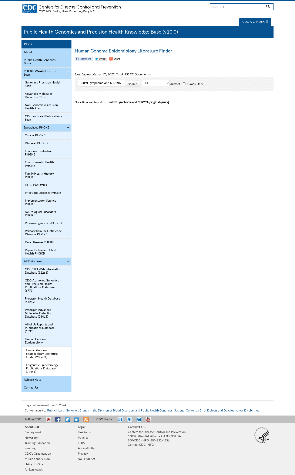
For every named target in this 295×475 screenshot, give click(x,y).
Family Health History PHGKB (39, 175)
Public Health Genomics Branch (40, 62)
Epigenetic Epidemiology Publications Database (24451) (42, 368)
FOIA (81, 443)
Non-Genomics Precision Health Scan (41, 107)
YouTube (150, 421)
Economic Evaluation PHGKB (39, 153)
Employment (33, 432)
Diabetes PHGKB (36, 143)
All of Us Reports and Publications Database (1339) (39, 328)
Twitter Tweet (101, 59)
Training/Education (37, 443)
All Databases (33, 261)
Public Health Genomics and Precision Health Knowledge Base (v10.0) (101, 32)
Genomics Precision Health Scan (43, 84)
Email (48, 421)
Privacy (83, 453)
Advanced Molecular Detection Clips (38, 95)
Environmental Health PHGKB (39, 164)
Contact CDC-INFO (141, 444)
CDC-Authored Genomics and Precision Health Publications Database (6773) (42, 285)
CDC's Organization (38, 453)
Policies (83, 437)
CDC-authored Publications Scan (43, 118)
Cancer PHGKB (35, 135)
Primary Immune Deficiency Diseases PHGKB (43, 233)
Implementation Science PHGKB (40, 202)
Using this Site (34, 464)
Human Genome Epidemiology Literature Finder (123, 51)
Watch (130, 421)
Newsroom (32, 437)
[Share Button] (114, 59)
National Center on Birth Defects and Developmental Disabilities (216, 410)
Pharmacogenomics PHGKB (43, 223)
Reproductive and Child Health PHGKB (40, 252)
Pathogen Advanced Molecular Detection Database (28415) (38, 313)
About (28, 52)
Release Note (32, 379)
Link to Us (84, 432)
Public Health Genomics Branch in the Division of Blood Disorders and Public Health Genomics (109, 410)
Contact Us (31, 387)
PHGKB (29, 44)
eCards (140, 421)
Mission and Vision (37, 459)
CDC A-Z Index (255, 21)
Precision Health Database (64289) (42, 300)
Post (76, 421)
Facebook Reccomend (84, 59)
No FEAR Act (86, 459)
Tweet (67, 421)
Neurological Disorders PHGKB (40, 214)
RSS (85, 421)
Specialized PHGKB (37, 127)
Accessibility (86, 448)
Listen (120, 421)
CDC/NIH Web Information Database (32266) (43, 271)
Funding (30, 448)
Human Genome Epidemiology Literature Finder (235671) (42, 354)
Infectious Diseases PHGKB (43, 192)
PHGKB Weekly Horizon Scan (40, 73)
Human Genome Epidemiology (35, 341)
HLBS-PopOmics (36, 185)
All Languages (34, 469)
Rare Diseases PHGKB (39, 242)
